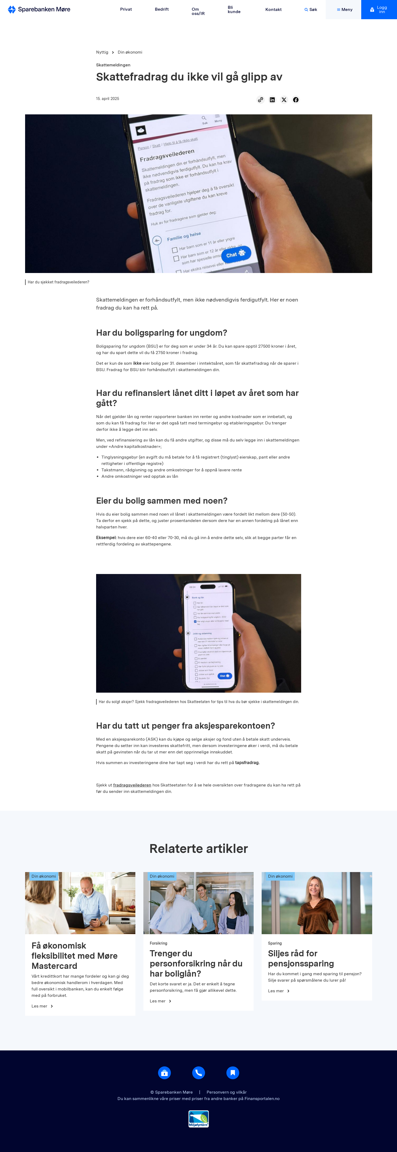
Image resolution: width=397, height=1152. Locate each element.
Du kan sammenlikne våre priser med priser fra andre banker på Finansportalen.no (198, 1098)
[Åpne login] (164, 1072)
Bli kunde (234, 9)
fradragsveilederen (132, 785)
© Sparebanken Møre (172, 1092)
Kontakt (273, 9)
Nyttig (102, 52)
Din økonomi (130, 52)
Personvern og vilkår (227, 1092)
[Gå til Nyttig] (232, 1072)
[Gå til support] (198, 1072)
